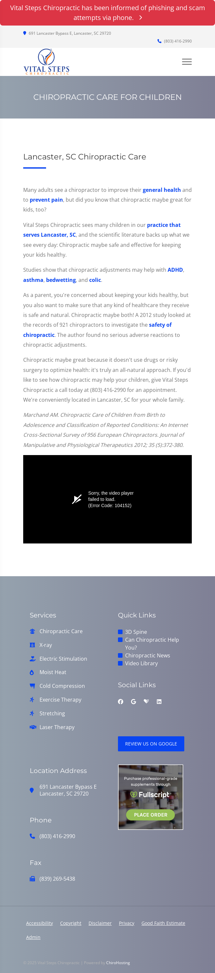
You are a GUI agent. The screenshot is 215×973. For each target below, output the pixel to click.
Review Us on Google (151, 744)
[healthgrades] (146, 702)
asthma (33, 280)
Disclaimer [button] (100, 923)
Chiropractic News (147, 655)
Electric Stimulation (63, 658)
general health (162, 189)
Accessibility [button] (39, 923)
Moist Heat (53, 672)
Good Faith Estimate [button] (163, 923)
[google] (133, 702)
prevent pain (46, 199)
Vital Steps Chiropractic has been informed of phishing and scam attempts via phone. (107, 12)
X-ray (46, 645)
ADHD (175, 269)
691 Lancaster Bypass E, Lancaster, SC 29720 (67, 33)
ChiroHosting (118, 962)
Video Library (141, 663)
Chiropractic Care (61, 631)
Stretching (52, 713)
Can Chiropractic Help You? (152, 643)
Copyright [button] (70, 923)
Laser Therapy (57, 727)
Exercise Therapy (60, 699)
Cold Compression (62, 686)
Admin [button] (33, 937)
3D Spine (136, 631)
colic (95, 280)
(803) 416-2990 (174, 41)
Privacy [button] (126, 923)
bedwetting (61, 280)
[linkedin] (159, 702)
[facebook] (120, 702)
